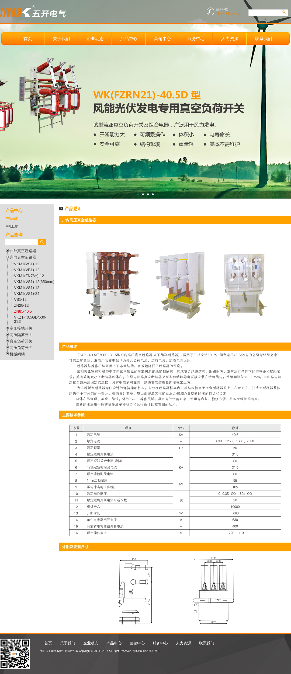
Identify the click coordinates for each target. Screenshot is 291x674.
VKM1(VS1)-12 (26, 264)
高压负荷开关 (21, 347)
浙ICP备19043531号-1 (146, 651)
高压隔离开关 (21, 335)
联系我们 (263, 38)
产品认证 (11, 227)
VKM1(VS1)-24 (26, 293)
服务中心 (196, 38)
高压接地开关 (21, 328)
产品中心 (128, 38)
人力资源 (229, 38)
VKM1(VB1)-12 (26, 270)
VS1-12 (20, 299)
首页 (27, 38)
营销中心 (162, 38)
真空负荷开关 (21, 341)
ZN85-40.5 (23, 311)
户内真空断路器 (23, 257)
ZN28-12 (21, 305)
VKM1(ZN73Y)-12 (29, 276)
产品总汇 (11, 219)
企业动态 (95, 38)
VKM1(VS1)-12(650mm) (34, 282)
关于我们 (61, 38)
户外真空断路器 (23, 251)
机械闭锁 (17, 354)
